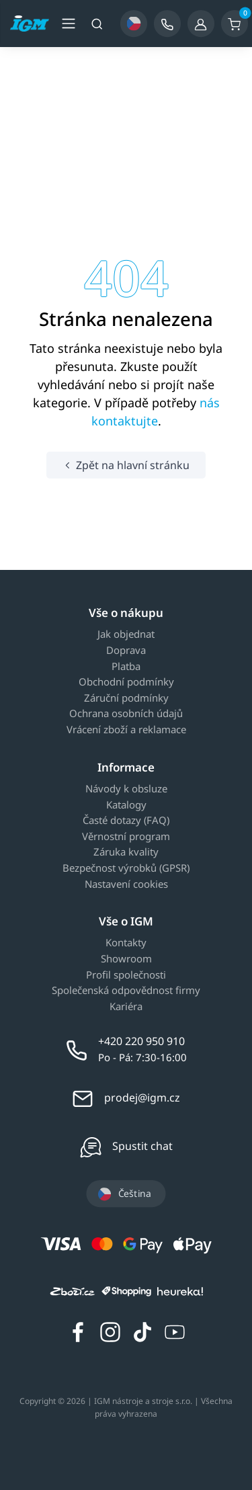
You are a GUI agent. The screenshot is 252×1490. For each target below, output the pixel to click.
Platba (126, 666)
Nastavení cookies (126, 884)
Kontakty (126, 943)
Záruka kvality (126, 852)
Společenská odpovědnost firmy (126, 990)
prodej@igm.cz (142, 1097)
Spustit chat (142, 1146)
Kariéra (126, 1006)
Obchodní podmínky (126, 682)
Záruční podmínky (126, 698)
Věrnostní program (126, 836)
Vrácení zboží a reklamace (126, 730)
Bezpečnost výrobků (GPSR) (126, 868)
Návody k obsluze (126, 789)
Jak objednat (126, 634)
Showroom (126, 959)
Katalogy (126, 805)
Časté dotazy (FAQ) (126, 820)
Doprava (126, 650)
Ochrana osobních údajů (126, 713)
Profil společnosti (126, 975)
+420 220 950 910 (141, 1041)
